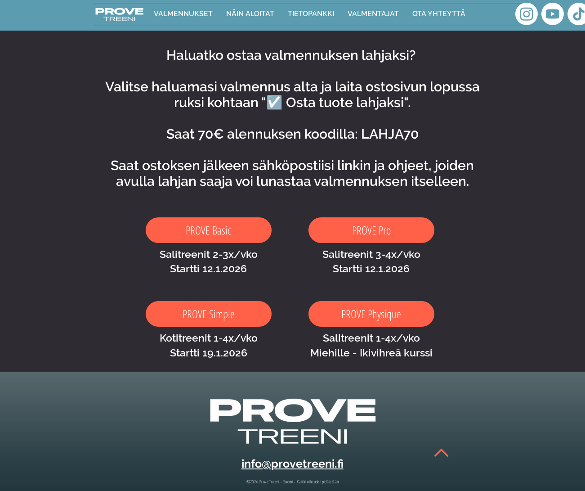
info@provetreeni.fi (292, 463)
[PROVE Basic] (209, 230)
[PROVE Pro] (371, 230)
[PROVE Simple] (209, 314)
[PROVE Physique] (371, 314)
